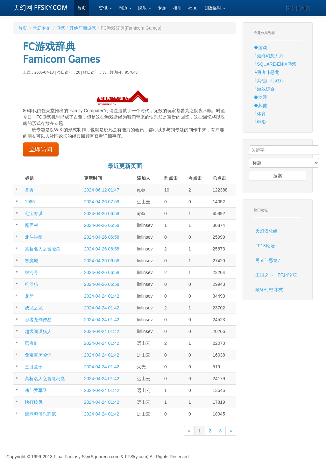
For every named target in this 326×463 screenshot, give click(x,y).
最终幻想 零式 (269, 289)
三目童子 (34, 366)
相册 (177, 8)
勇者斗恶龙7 (267, 260)
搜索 (277, 175)
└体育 (260, 113)
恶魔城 (31, 260)
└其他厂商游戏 (269, 80)
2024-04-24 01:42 (101, 296)
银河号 (31, 272)
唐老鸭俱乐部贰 (40, 413)
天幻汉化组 (266, 231)
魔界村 (31, 225)
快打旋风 (34, 402)
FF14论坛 (287, 275)
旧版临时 (214, 8)
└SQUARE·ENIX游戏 (275, 64)
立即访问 (40, 149)
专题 (162, 8)
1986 (30, 201)
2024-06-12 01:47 (101, 189)
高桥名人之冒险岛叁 (45, 378)
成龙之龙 (34, 307)
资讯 (105, 8)
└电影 (260, 122)
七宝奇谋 (34, 213)
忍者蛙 (31, 343)
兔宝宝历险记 (38, 355)
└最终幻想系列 (269, 55)
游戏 (60, 28)
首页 (81, 8)
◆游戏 (260, 47)
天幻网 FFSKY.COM (40, 7)
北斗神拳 (34, 237)
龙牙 (29, 296)
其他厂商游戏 (82, 28)
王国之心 (264, 275)
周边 (125, 8)
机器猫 (31, 284)
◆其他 (260, 105)
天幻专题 (42, 28)
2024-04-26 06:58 (101, 213)
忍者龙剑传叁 (38, 319)
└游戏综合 (264, 88)
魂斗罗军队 (36, 390)
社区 (192, 8)
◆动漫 (260, 97)
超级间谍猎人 (38, 331)
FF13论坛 (265, 245)
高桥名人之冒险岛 (42, 248)
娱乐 (144, 8)
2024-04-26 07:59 (101, 201)
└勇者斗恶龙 (266, 72)
